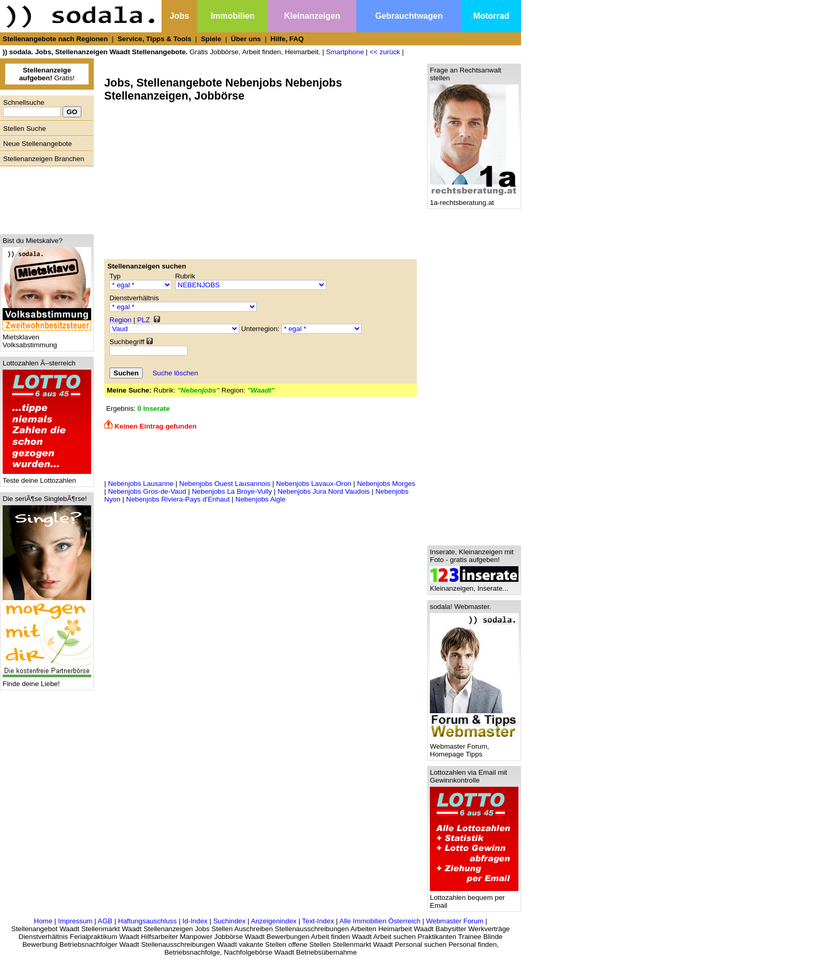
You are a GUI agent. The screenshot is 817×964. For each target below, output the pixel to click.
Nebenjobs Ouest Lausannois (224, 483)
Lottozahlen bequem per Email (474, 898)
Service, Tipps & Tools (154, 39)
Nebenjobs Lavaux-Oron (313, 483)
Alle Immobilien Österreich (379, 921)
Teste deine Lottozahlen (47, 477)
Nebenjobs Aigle (261, 499)
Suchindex (229, 921)
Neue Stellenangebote (37, 144)
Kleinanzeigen (312, 15)
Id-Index (194, 921)
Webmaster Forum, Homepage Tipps (474, 747)
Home (43, 921)
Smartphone (345, 52)
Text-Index (318, 921)
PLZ (143, 320)
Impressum (75, 921)
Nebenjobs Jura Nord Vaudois (324, 491)
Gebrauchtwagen (409, 15)
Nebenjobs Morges (386, 483)
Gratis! (47, 74)
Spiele (211, 39)
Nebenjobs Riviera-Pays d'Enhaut (178, 499)
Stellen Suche (24, 128)
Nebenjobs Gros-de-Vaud (147, 491)
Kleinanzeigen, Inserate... (474, 585)
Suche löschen (175, 373)
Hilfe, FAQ (287, 39)
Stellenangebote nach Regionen (55, 39)
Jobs (179, 15)
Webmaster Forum (455, 921)
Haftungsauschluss (147, 921)
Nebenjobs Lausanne (141, 483)
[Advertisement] (44, 197)
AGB (105, 921)
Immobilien (232, 15)
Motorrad (491, 15)
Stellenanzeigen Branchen (43, 159)
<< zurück (384, 52)
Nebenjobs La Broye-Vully (232, 491)
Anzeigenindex (273, 921)
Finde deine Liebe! (47, 681)
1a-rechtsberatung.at (474, 199)
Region (120, 320)
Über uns (246, 39)
